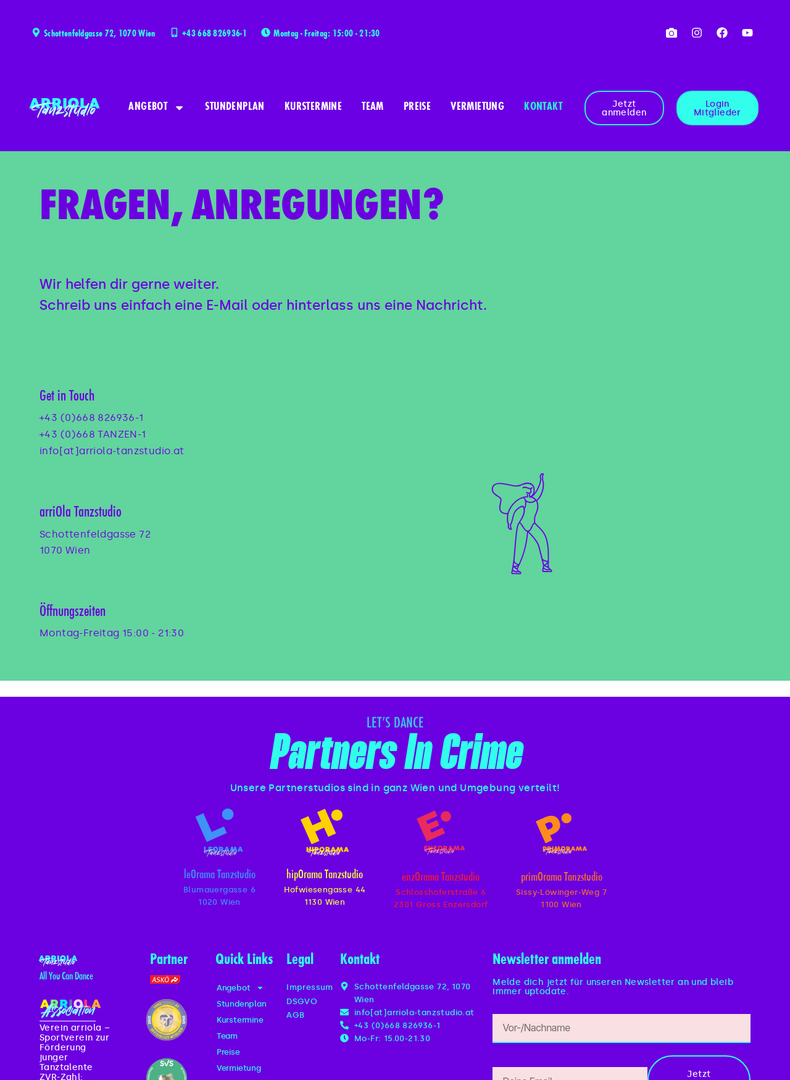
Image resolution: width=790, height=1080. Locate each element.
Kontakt (543, 107)
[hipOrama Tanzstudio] (325, 832)
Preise (417, 107)
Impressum (309, 987)
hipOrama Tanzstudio (324, 875)
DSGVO (301, 1001)
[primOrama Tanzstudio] (561, 834)
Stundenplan (234, 107)
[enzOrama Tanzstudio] (441, 832)
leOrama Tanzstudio (220, 875)
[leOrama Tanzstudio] (219, 832)
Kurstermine (313, 107)
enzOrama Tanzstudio (441, 877)
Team (373, 107)
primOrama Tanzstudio (561, 877)
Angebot (156, 108)
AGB (295, 1015)
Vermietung (477, 107)
